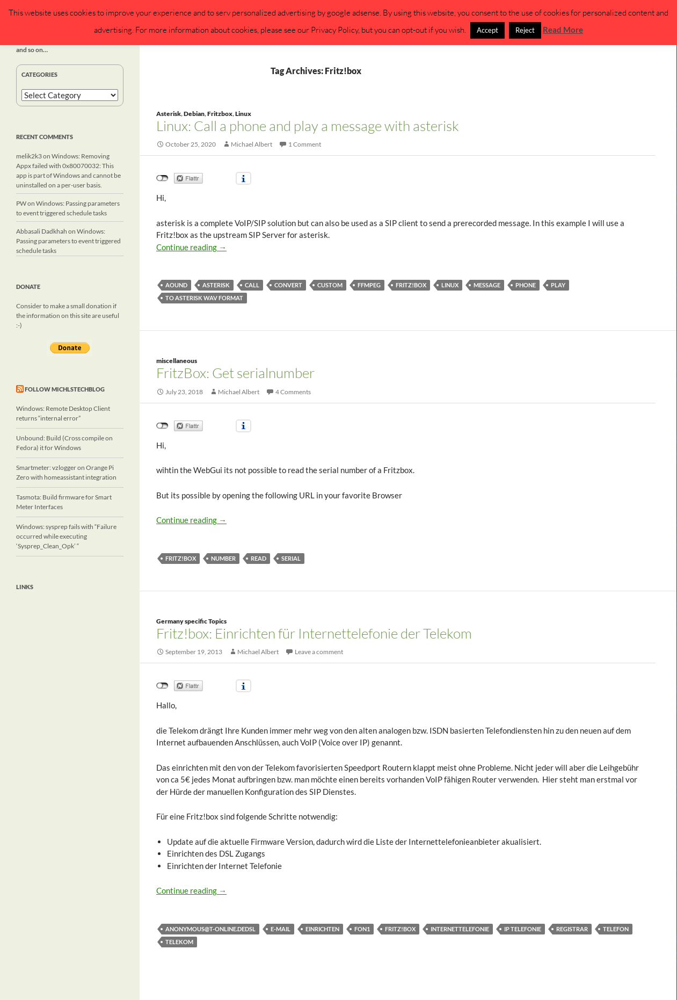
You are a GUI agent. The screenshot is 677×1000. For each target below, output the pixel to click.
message (487, 284)
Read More (563, 29)
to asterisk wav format (204, 297)
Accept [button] (487, 30)
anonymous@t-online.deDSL (210, 928)
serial (291, 558)
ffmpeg (369, 284)
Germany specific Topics (191, 621)
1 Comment (304, 144)
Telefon (616, 928)
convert (288, 284)
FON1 (362, 928)
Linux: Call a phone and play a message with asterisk (307, 125)
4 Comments (293, 392)
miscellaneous (176, 361)
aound (176, 284)
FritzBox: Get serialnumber (235, 372)
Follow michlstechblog (65, 389)
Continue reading (191, 247)
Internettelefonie (460, 928)
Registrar (572, 928)
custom (330, 284)
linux (449, 284)
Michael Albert (251, 144)
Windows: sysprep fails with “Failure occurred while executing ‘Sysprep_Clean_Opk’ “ (66, 536)
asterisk (216, 284)
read (258, 558)
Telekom (179, 941)
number (223, 558)
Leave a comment (319, 652)
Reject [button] (525, 30)
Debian (194, 114)
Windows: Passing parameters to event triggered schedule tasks (68, 241)
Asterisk (168, 114)
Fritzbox (219, 114)
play (558, 284)
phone (525, 284)
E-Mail (280, 928)
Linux (243, 114)
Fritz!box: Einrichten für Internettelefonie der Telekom (314, 633)
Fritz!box (411, 284)
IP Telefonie (522, 928)
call (252, 284)
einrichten (322, 928)
